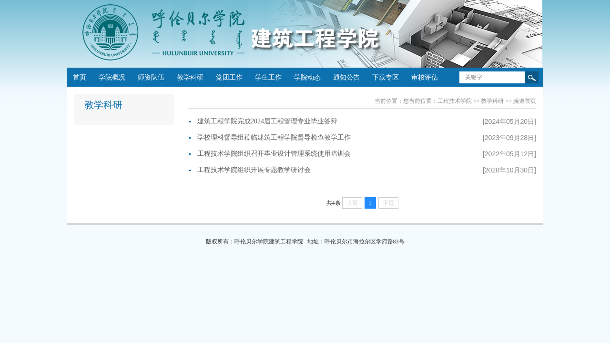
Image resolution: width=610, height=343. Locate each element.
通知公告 (346, 77)
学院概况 (112, 77)
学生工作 (268, 77)
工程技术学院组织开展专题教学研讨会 (254, 169)
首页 (79, 77)
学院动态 (307, 77)
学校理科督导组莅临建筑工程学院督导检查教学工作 (274, 137)
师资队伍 (151, 77)
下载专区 (385, 77)
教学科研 (190, 77)
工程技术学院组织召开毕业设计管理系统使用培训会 (274, 153)
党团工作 (229, 77)
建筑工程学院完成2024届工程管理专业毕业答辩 (267, 121)
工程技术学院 (454, 101)
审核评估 (424, 77)
